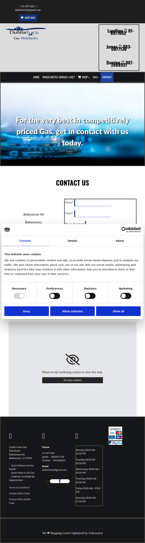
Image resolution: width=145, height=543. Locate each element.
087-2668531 (122, 63)
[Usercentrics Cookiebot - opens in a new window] (124, 230)
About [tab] (120, 240)
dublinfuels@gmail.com (28, 10)
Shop (83, 77)
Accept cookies (72, 380)
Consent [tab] (25, 240)
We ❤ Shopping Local (55, 533)
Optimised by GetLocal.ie (87, 533)
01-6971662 (28, 6)
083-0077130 (121, 47)
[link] (83, 77)
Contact (107, 77)
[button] (28, 17)
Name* (69, 202)
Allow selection (72, 311)
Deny (26, 311)
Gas (95, 77)
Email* (69, 213)
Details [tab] (72, 240)
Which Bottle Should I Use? (58, 77)
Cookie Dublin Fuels (19, 493)
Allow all (118, 311)
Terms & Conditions (19, 487)
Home (36, 77)
